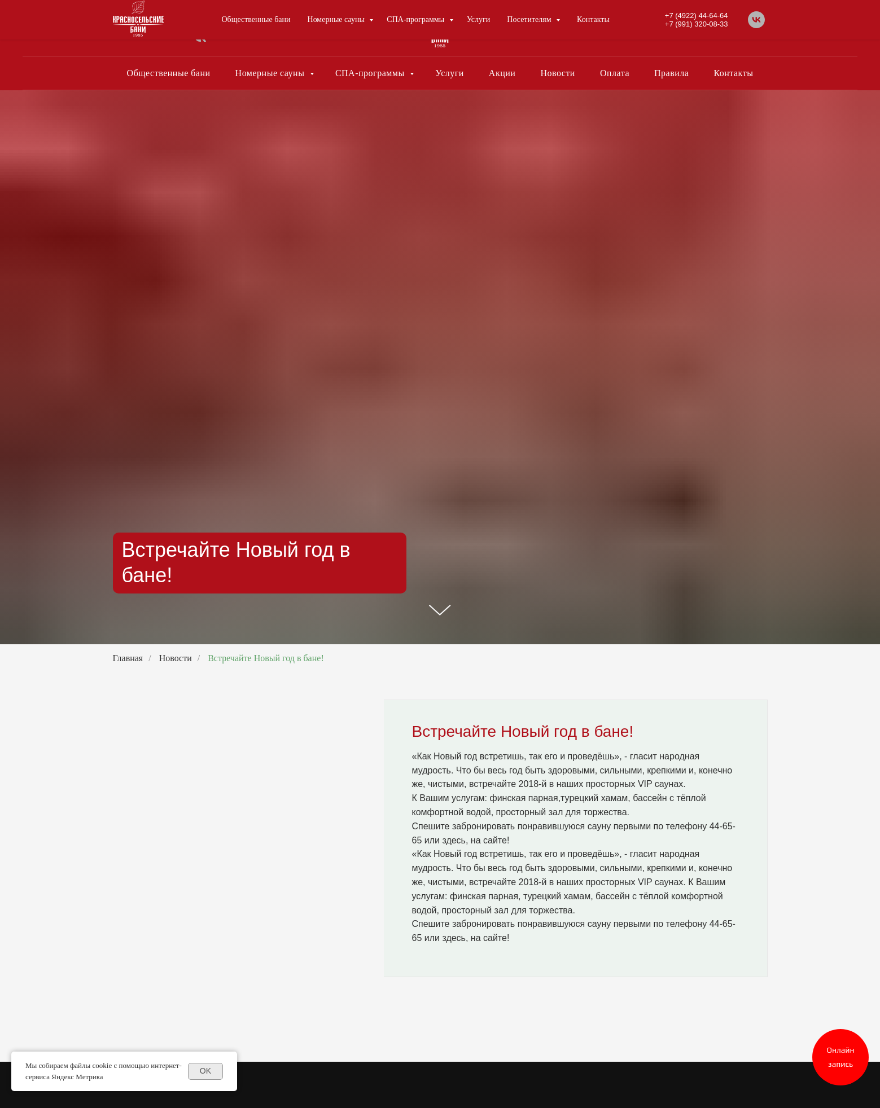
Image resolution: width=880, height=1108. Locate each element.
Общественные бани (169, 73)
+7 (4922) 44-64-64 (676, 24)
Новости (557, 73)
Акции (502, 73)
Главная (128, 658)
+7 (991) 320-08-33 (676, 32)
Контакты (733, 73)
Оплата (614, 73)
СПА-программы (371, 73)
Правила (671, 73)
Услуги (449, 73)
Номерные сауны (271, 73)
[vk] (200, 42)
